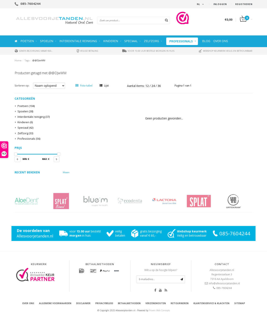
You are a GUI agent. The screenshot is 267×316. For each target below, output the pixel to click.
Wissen (66, 172)
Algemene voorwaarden (55, 303)
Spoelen (46, 41)
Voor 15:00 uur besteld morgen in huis (148, 50)
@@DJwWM (38, 60)
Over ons (220, 41)
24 (153, 86)
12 (147, 86)
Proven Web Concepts (159, 310)
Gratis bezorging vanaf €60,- (34, 50)
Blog (206, 41)
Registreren (243, 4)
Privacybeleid (104, 303)
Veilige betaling (87, 50)
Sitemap (239, 303)
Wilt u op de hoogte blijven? (160, 270)
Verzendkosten (155, 303)
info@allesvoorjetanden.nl (224, 283)
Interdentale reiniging (78, 41)
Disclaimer (83, 303)
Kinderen (110, 41)
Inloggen (220, 4)
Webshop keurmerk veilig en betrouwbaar (225, 50)
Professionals (181, 41)
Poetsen (27, 41)
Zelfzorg (151, 41)
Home (18, 60)
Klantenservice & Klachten (211, 303)
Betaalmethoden (129, 303)
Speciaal (131, 41)
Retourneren (180, 303)
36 (159, 86)
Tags (26, 60)
